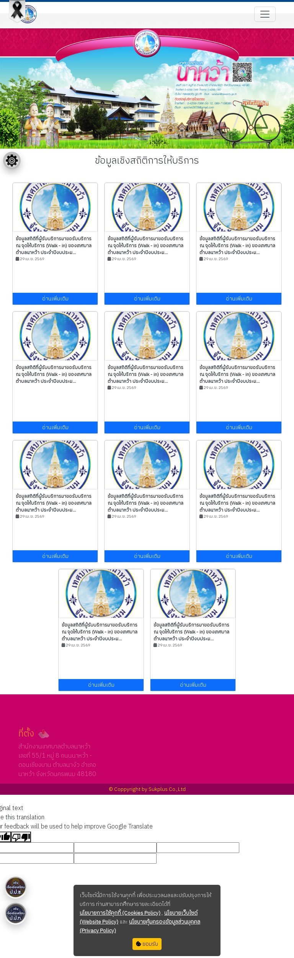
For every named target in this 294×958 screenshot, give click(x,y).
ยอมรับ (147, 944)
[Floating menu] (12, 160)
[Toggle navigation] (265, 14)
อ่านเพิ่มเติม (55, 298)
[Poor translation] (21, 837)
